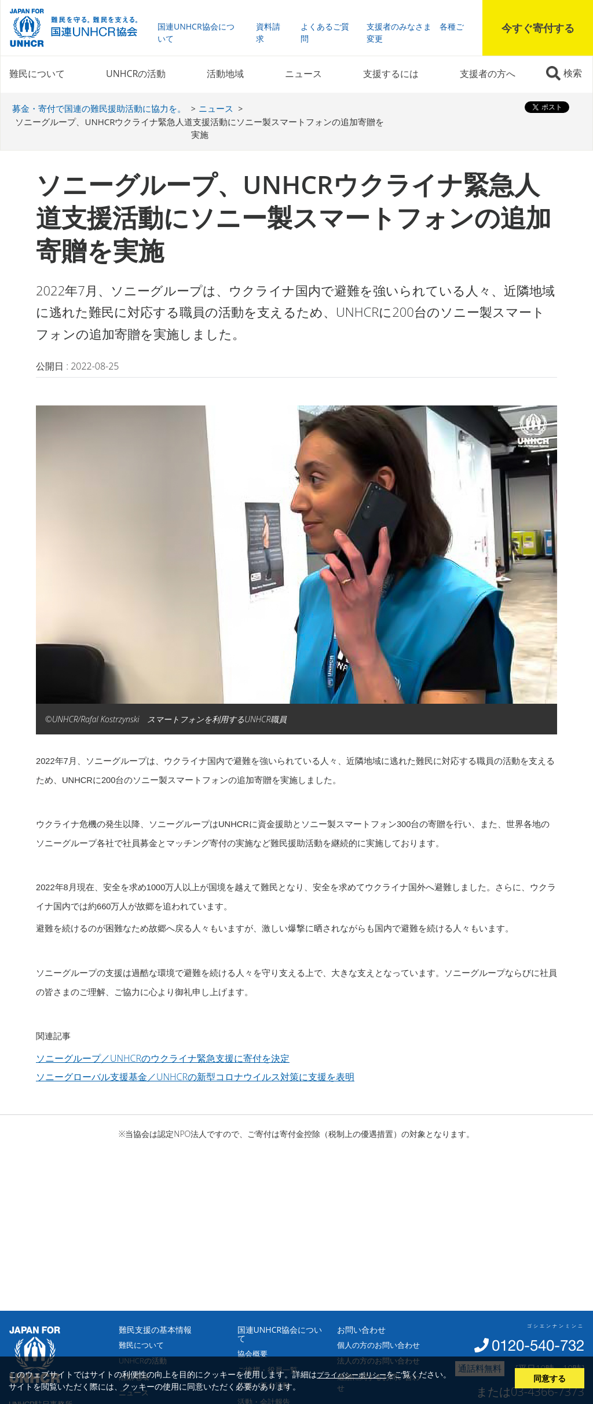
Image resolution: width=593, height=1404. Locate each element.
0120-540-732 (538, 1345)
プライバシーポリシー (351, 1374)
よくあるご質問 (325, 32)
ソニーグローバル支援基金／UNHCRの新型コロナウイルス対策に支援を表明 (195, 1076)
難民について (37, 73)
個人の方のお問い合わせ (378, 1345)
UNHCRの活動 (136, 73)
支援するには (391, 73)
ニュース (303, 73)
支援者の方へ (487, 73)
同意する (549, 1378)
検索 (572, 73)
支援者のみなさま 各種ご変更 (415, 32)
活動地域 (225, 73)
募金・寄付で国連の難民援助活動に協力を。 (99, 108)
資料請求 (268, 32)
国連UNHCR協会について (196, 32)
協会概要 (252, 1353)
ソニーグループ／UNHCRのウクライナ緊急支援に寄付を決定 (163, 1058)
